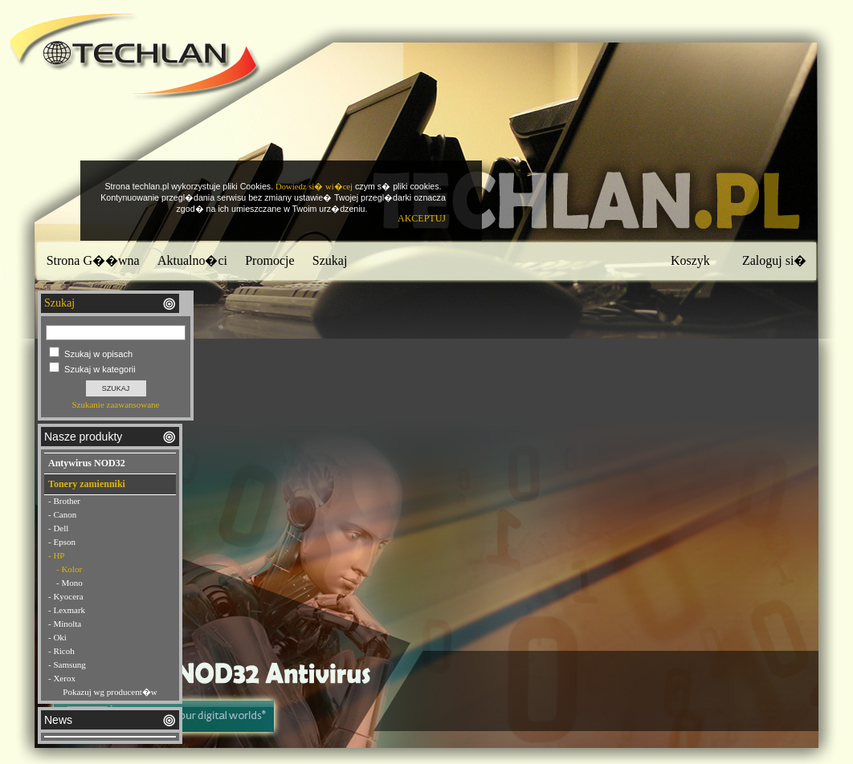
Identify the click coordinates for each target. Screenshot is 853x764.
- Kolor (69, 569)
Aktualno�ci (192, 260)
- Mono (69, 582)
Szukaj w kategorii (100, 369)
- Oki (57, 637)
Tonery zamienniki (86, 484)
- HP (56, 555)
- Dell (58, 528)
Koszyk (690, 260)
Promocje (269, 260)
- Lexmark (66, 610)
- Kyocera (66, 596)
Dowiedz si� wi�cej (314, 186)
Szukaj (330, 260)
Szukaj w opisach (98, 354)
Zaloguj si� (774, 260)
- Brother (64, 501)
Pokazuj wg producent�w (110, 692)
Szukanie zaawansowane (115, 404)
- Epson (62, 542)
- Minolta (64, 623)
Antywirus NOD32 (86, 463)
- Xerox (62, 678)
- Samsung (67, 664)
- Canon (62, 514)
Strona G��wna (93, 260)
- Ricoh (61, 651)
